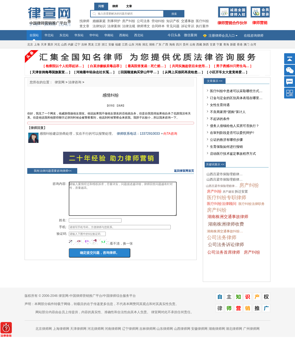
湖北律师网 (234, 328)
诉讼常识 (187, 26)
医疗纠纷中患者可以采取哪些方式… (236, 91)
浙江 (104, 44)
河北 (57, 44)
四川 (179, 44)
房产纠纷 (128, 21)
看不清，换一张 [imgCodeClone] (121, 249)
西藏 (199, 44)
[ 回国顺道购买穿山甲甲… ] (139, 72)
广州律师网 (251, 328)
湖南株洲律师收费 (226, 224)
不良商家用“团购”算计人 (228, 112)
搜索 (174, 13)
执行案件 (202, 26)
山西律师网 (182, 328)
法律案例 (113, 26)
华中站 (94, 35)
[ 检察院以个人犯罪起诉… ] (64, 66)
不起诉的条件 (220, 119)
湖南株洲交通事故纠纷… (225, 231)
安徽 (111, 44)
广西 (165, 44)
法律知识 (99, 26)
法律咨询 (74, 82)
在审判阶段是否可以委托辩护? (232, 132)
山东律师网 (165, 328)
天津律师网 (78, 328)
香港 (240, 44)
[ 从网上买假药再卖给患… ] (183, 72)
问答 (101, 6)
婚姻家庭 (99, 21)
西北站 (138, 35)
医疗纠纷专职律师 (226, 197)
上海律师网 (61, 328)
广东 (158, 44)
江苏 (98, 44)
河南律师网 (113, 328)
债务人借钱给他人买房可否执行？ (234, 126)
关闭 (120, 105)
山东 (131, 44)
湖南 (152, 44)
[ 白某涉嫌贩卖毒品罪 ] (104, 66)
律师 (115, 6)
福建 (118, 44)
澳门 (246, 44)
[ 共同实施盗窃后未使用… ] (190, 66)
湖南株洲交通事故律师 (227, 216)
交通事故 (187, 21)
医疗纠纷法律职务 (251, 204)
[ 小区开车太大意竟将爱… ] (227, 72)
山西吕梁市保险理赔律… (224, 174)
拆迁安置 (241, 191)
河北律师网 (95, 328)
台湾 (253, 44)
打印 (110, 105)
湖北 (145, 44)
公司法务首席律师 (223, 252)
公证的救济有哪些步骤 (226, 139)
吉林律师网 (147, 328)
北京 (30, 44)
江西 (125, 44)
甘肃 (213, 44)
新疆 (233, 44)
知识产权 (172, 21)
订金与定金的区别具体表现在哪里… (236, 98)
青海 (226, 44)
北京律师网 (43, 328)
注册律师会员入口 (222, 35)
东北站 (64, 35)
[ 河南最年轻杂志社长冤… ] (94, 72)
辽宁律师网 (130, 328)
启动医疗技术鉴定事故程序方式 (233, 153)
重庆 (50, 44)
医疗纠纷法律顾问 (221, 204)
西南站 (123, 35)
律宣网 (60, 82)
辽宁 (77, 44)
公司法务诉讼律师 (226, 244)
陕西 (206, 44)
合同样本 (158, 26)
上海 (37, 44)
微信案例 (190, 35)
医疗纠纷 (202, 21)
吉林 (84, 44)
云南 (192, 44)
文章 (129, 6)
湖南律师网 (217, 328)
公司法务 (143, 21)
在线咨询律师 (253, 35)
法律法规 (128, 26)
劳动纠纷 (158, 21)
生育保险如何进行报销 (226, 146)
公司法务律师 (221, 237)
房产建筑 (228, 191)
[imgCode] (89, 248)
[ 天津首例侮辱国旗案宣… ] (50, 72)
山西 (64, 44)
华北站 (49, 35)
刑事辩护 (113, 21)
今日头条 (174, 35)
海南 (172, 44)
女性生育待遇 (220, 105)
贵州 (185, 44)
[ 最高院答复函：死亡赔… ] (146, 66)
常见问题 (172, 26)
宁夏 (219, 44)
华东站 (79, 35)
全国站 (34, 35)
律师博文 (143, 26)
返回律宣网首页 (184, 170)
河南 (138, 44)
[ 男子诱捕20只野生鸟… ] (232, 66)
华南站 (108, 35)
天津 (44, 44)
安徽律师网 (199, 328)
